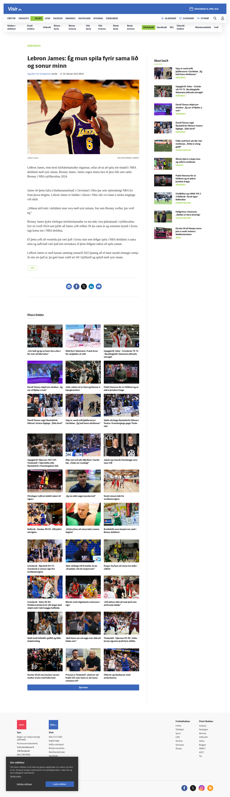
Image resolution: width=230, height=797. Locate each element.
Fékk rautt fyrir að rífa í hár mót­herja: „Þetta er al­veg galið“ (189, 144)
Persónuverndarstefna (27, 744)
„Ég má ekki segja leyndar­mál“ (81, 496)
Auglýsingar (54, 741)
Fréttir (178, 726)
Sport (178, 734)
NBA (32, 268)
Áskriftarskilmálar (57, 752)
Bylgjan (202, 745)
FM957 (202, 749)
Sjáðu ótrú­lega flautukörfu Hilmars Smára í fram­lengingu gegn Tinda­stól (121, 423)
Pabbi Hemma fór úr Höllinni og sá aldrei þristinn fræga (186, 179)
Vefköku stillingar (24, 784)
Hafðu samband (56, 745)
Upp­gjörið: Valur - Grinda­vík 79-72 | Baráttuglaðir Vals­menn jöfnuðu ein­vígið (121, 354)
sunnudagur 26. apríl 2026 (206, 9)
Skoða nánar (15, 776)
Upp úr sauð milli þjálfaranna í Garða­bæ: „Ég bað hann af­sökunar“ (189, 72)
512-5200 (57, 737)
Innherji (202, 726)
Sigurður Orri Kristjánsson (39, 74)
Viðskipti (180, 730)
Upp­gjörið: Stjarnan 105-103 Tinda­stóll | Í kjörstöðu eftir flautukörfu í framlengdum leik (42, 463)
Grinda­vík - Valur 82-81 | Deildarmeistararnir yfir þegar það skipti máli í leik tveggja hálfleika (44, 605)
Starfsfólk (53, 756)
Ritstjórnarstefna (56, 748)
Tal (200, 756)
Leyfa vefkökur (59, 784)
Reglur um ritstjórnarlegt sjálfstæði (28, 738)
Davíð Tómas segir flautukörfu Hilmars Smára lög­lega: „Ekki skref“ (189, 126)
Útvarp (179, 749)
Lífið (178, 737)
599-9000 (25, 755)
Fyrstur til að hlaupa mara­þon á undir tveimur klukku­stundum (189, 232)
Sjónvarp (180, 745)
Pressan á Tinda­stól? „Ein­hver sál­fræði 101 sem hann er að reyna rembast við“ (82, 678)
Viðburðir (203, 737)
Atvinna (202, 734)
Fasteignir (203, 730)
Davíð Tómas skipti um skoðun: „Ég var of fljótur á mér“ (189, 108)
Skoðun (179, 741)
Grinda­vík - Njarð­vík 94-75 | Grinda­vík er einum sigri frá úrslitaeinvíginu (41, 569)
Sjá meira (83, 688)
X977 (201, 753)
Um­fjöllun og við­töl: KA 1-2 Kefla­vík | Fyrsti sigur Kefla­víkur (189, 197)
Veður (202, 741)
